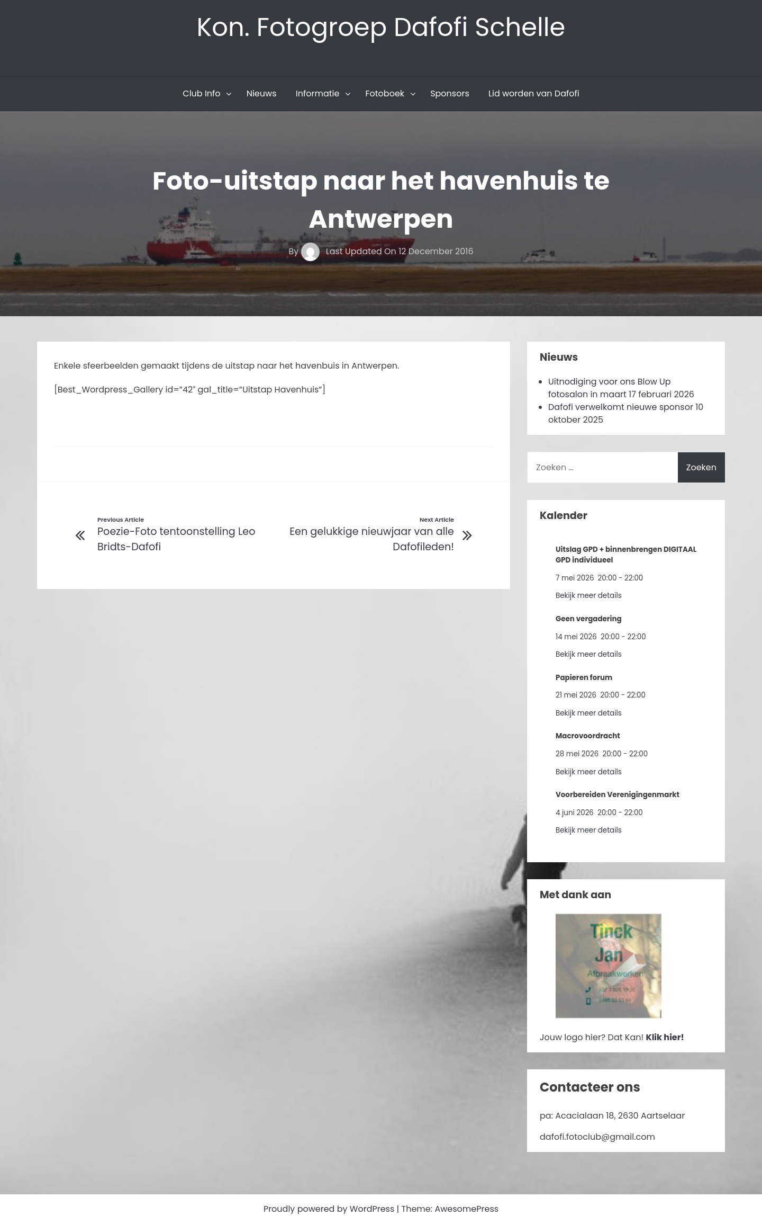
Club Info (201, 93)
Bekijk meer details (589, 596)
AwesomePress (466, 1209)
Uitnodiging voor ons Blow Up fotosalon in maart (609, 388)
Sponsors (449, 93)
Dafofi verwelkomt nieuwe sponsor (620, 407)
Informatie (318, 93)
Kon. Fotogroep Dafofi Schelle (381, 27)
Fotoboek (384, 93)
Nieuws (262, 93)
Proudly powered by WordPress (330, 1209)
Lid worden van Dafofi (533, 93)
